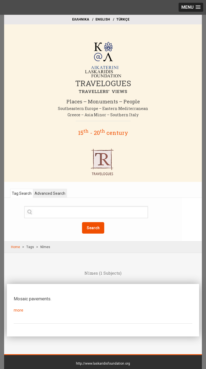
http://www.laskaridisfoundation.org (103, 363)
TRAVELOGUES (103, 83)
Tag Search (22, 193)
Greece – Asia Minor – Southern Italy (103, 114)
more (18, 310)
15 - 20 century (103, 132)
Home (15, 247)
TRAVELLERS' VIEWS (103, 91)
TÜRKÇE (122, 19)
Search (93, 228)
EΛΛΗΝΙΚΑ (80, 19)
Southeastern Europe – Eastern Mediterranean (103, 108)
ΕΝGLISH (102, 19)
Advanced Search (50, 193)
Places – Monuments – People (103, 101)
